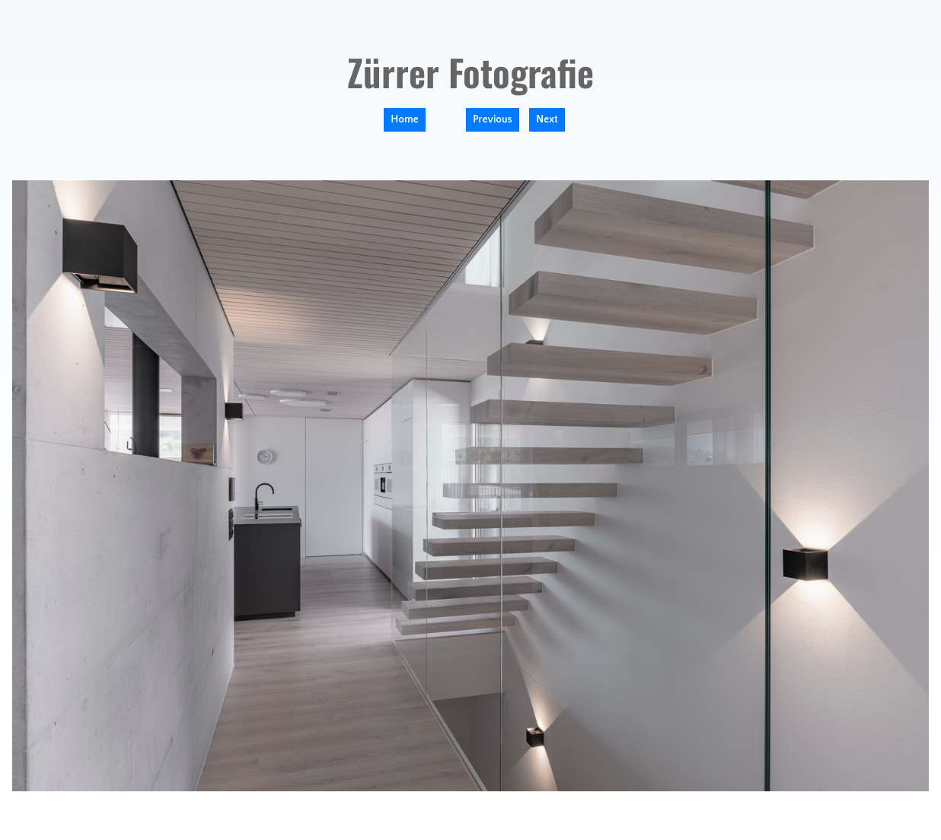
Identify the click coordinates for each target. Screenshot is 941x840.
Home (404, 119)
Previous (492, 119)
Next (547, 119)
